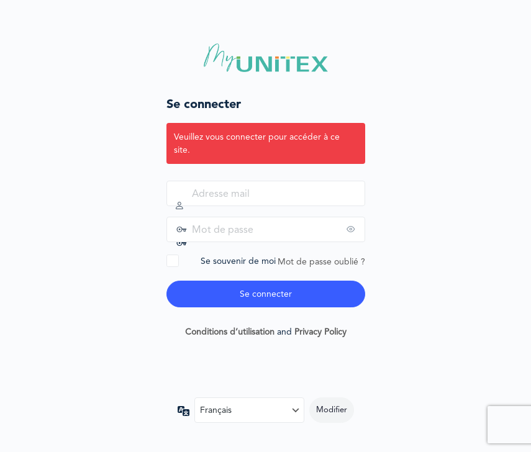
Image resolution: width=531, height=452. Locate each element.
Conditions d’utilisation (230, 332)
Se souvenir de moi (238, 261)
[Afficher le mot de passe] (352, 229)
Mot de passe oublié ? (321, 261)
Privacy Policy (320, 332)
